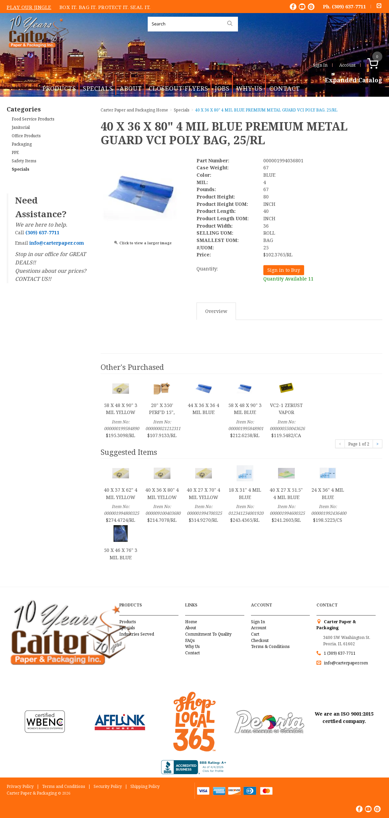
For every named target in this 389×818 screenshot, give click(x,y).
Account (347, 65)
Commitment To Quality (208, 634)
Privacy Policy (20, 786)
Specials (98, 88)
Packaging (22, 144)
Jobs (222, 88)
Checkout (260, 640)
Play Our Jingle (29, 7)
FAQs (190, 640)
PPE (15, 152)
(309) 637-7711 (349, 6)
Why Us (249, 88)
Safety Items (24, 161)
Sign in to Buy (283, 270)
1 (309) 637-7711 (340, 653)
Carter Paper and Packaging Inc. (37, 53)
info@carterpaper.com (345, 663)
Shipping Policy (145, 786)
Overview (216, 311)
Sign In (320, 65)
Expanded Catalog (353, 80)
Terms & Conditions (270, 646)
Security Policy (108, 786)
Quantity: (207, 268)
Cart (255, 634)
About (131, 88)
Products (59, 88)
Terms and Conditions (63, 786)
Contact (284, 88)
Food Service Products (33, 119)
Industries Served (136, 634)
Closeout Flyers (178, 88)
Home (191, 622)
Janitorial (21, 127)
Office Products (26, 136)
